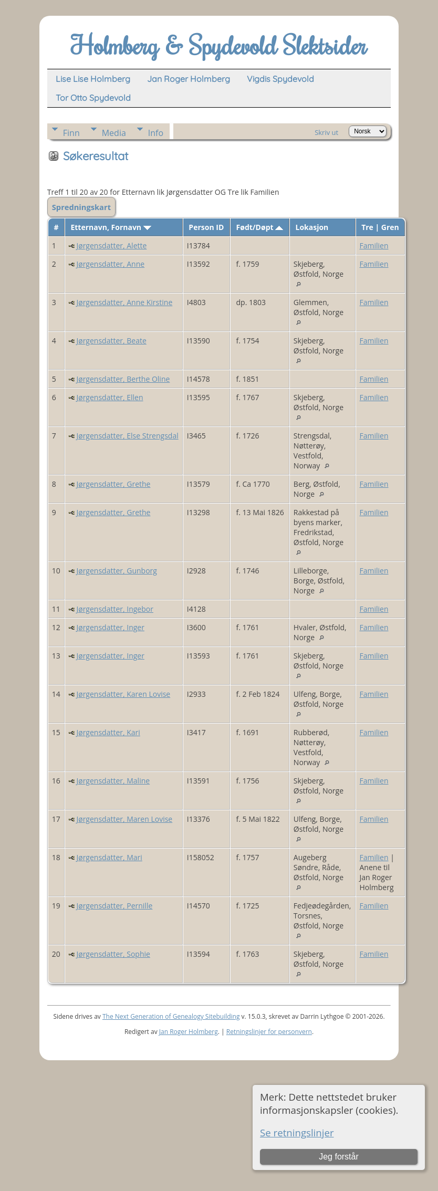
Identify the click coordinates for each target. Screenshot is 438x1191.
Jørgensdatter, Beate (111, 341)
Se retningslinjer (297, 1132)
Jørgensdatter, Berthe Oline (123, 379)
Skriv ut (326, 132)
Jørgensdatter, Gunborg (116, 571)
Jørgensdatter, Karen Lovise (123, 694)
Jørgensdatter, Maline (113, 781)
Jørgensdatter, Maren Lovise (124, 819)
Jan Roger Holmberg (188, 1031)
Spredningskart (81, 207)
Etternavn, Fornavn (110, 227)
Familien (374, 245)
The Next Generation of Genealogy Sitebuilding (171, 1016)
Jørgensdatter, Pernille (114, 906)
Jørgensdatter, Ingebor (114, 609)
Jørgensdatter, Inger (110, 627)
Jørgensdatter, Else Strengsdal (127, 436)
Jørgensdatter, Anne (110, 264)
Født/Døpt (260, 227)
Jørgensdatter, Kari (108, 732)
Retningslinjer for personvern (269, 1031)
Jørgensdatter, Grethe (113, 484)
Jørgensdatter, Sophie (113, 954)
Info (155, 133)
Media (114, 133)
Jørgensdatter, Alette (111, 245)
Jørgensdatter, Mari (109, 857)
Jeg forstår (339, 1156)
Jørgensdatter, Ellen (109, 397)
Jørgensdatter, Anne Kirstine (124, 302)
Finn (71, 133)
